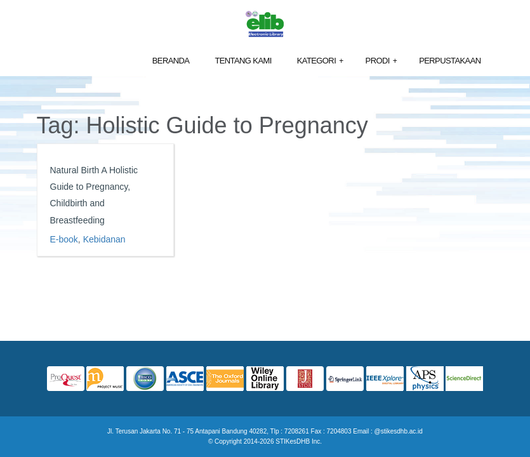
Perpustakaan (449, 60)
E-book (64, 239)
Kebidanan (104, 239)
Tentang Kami (243, 60)
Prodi (381, 61)
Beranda (171, 60)
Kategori (320, 61)
